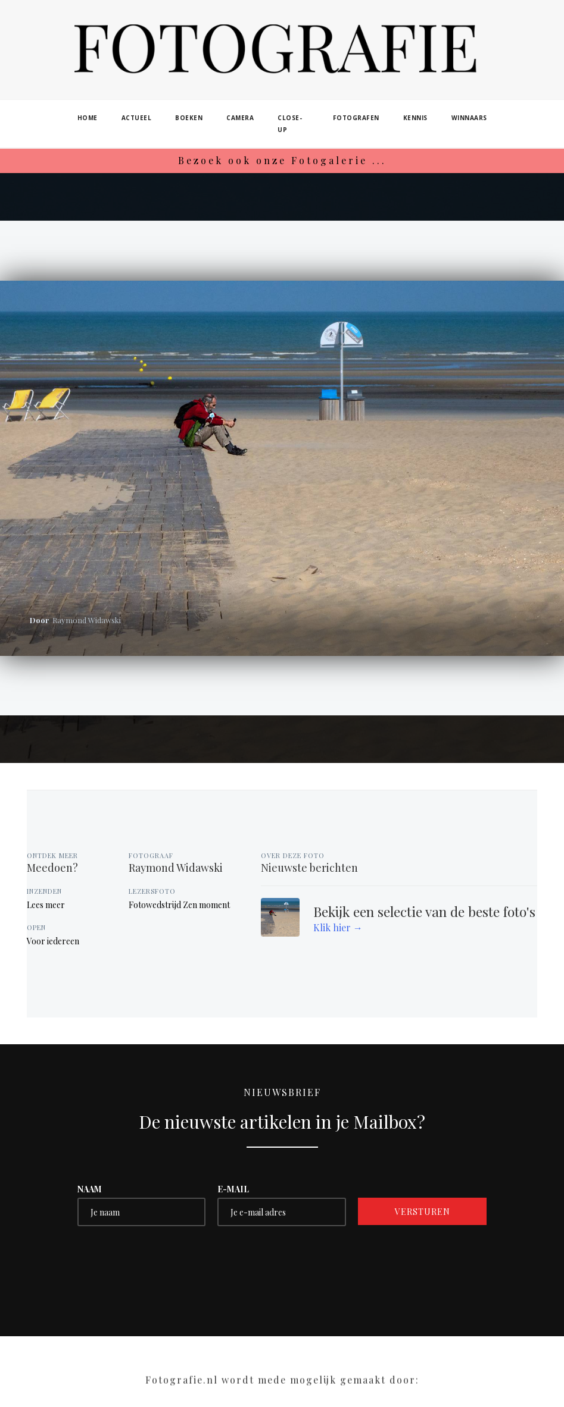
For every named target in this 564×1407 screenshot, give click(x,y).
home (87, 118)
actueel (136, 118)
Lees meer (46, 904)
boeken (188, 118)
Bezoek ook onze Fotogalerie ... (282, 160)
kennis (415, 118)
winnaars (469, 118)
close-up (290, 124)
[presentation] (167, 1261)
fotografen (356, 118)
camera (240, 118)
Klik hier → (338, 927)
